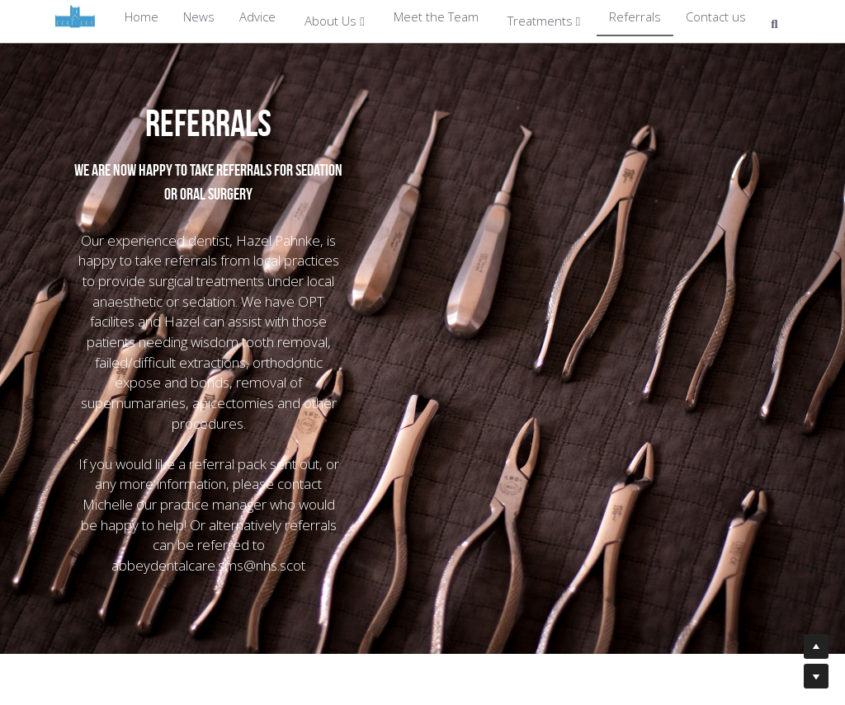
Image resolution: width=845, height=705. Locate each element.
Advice (257, 16)
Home (141, 16)
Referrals (635, 16)
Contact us (716, 16)
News (199, 16)
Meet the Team (436, 16)
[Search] (774, 25)
